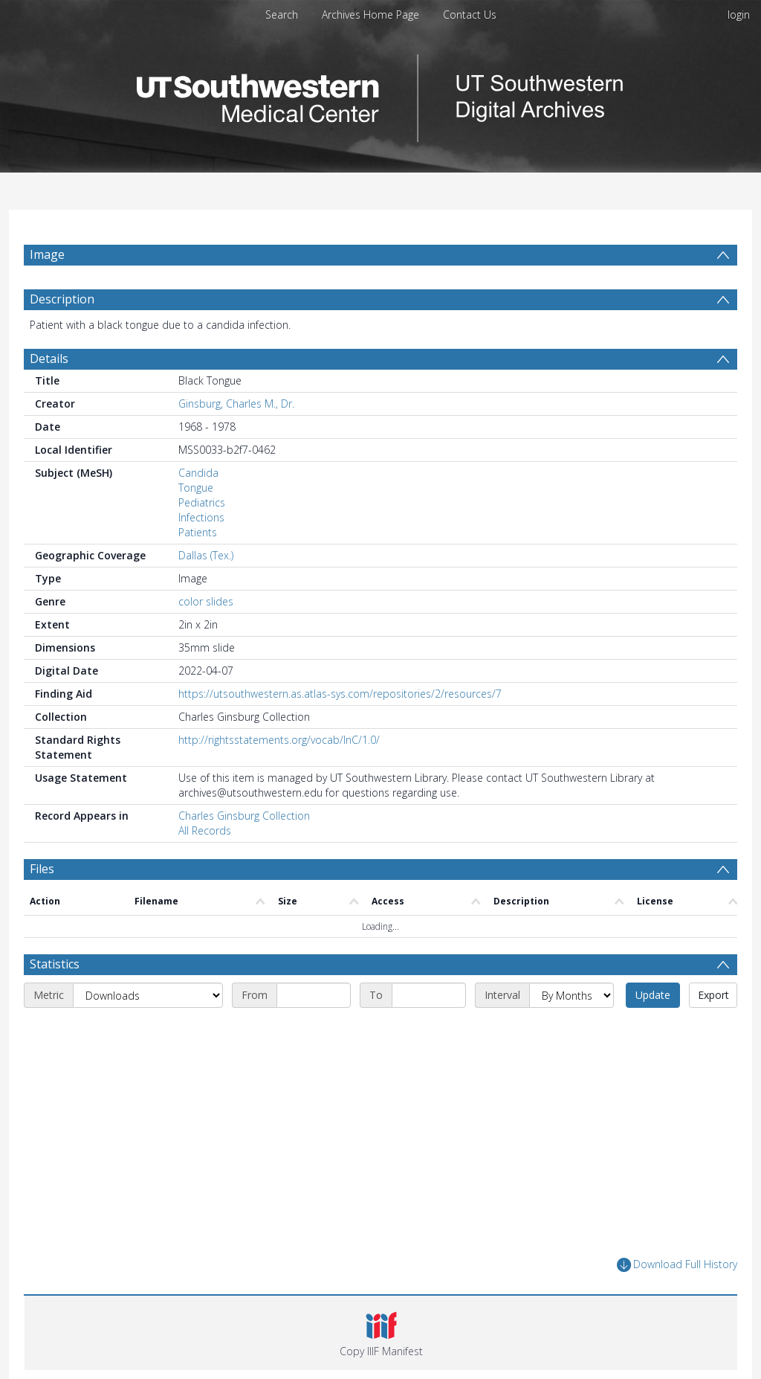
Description (62, 299)
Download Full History (677, 1265)
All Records (204, 830)
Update (652, 995)
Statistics (55, 964)
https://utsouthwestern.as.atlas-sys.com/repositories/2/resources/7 (340, 694)
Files (42, 869)
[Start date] (313, 995)
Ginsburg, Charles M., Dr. (236, 403)
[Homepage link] (380, 94)
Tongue (195, 487)
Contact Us (469, 14)
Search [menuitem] (281, 14)
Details (49, 358)
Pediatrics (201, 502)
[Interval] (571, 995)
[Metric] (148, 995)
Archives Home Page (370, 14)
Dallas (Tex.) (205, 555)
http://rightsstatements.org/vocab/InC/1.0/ (279, 740)
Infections (201, 517)
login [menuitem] (739, 14)
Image (47, 254)
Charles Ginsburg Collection (244, 816)
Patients (197, 532)
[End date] (429, 995)
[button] (381, 1333)
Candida (198, 473)
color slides (205, 601)
